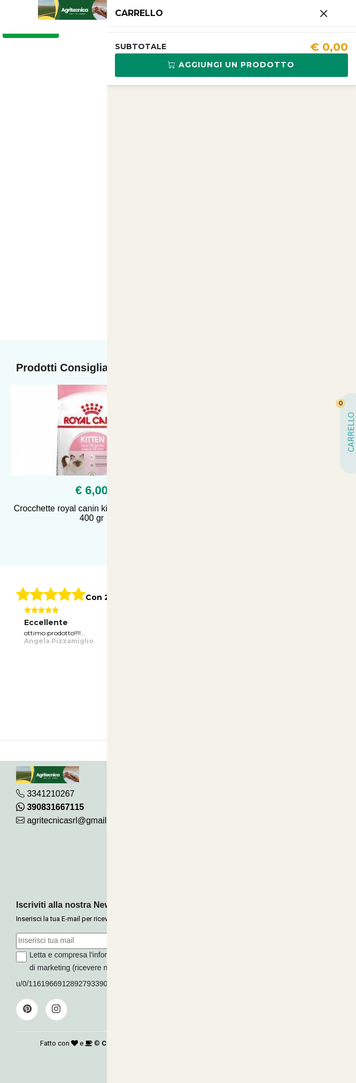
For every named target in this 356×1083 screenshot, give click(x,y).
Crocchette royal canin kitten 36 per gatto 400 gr (92, 513)
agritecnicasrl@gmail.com (76, 820)
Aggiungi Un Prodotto (231, 64)
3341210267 (50, 793)
